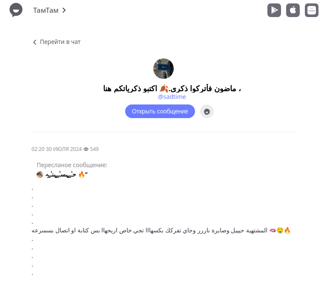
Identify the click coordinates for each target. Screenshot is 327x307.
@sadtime (172, 97)
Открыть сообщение (160, 111)
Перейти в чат (56, 42)
